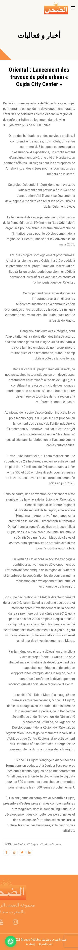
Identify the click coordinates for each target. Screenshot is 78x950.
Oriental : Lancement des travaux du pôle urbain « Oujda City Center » (39, 77)
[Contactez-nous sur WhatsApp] (10, 941)
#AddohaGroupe (50, 844)
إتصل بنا (30, 943)
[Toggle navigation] (73, 8)
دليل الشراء (45, 943)
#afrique (32, 844)
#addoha (19, 844)
